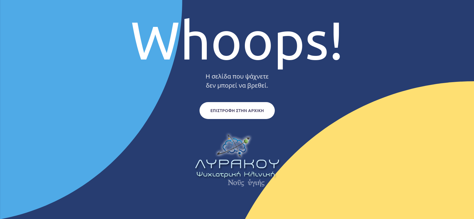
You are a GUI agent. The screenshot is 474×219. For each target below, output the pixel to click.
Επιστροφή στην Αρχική (237, 110)
